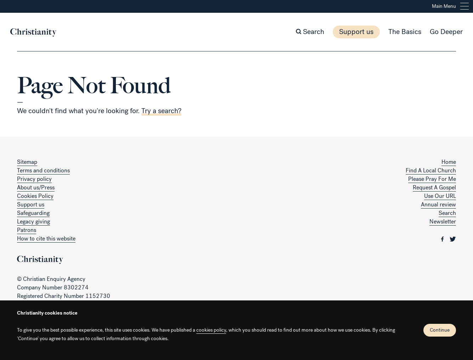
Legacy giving (33, 221)
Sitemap (27, 162)
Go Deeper (439, 32)
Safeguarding (33, 213)
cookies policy (211, 330)
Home (448, 162)
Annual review (438, 204)
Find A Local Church (431, 170)
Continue (440, 330)
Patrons (26, 230)
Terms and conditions (43, 170)
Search (447, 213)
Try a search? (161, 111)
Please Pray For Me (432, 179)
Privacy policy (34, 179)
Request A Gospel (434, 187)
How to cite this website (46, 238)
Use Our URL (440, 196)
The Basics (398, 32)
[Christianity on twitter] (453, 239)
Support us (349, 32)
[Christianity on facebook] (443, 239)
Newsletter (442, 221)
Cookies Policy (35, 196)
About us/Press (36, 187)
